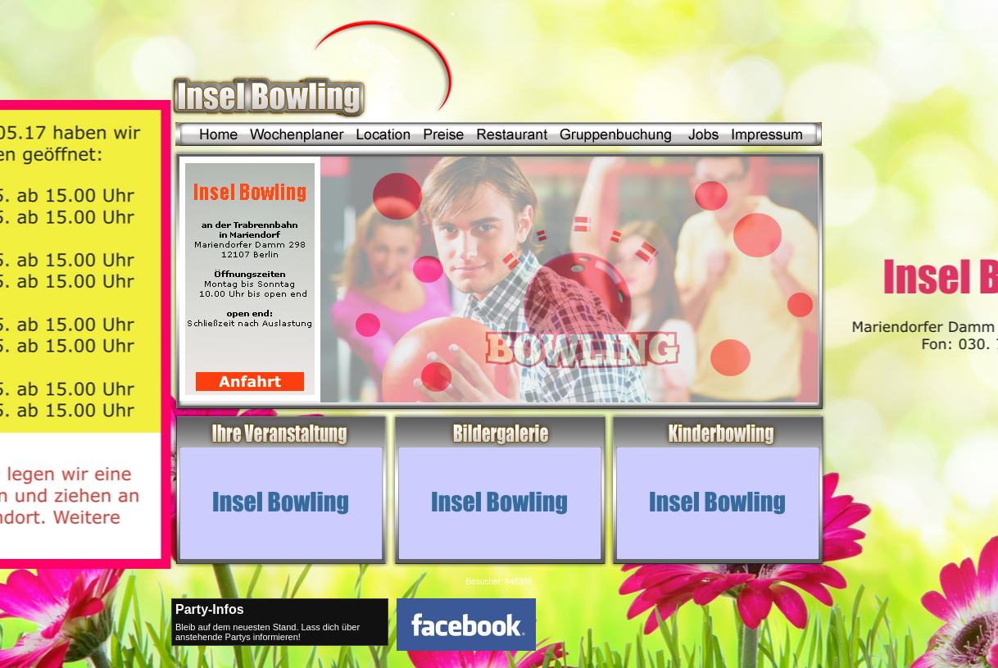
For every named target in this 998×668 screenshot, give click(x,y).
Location (383, 134)
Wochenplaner (296, 134)
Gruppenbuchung (610, 134)
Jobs (695, 134)
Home (209, 134)
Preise (443, 134)
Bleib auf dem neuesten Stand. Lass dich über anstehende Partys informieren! (267, 632)
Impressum (759, 134)
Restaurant (508, 134)
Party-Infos (209, 609)
